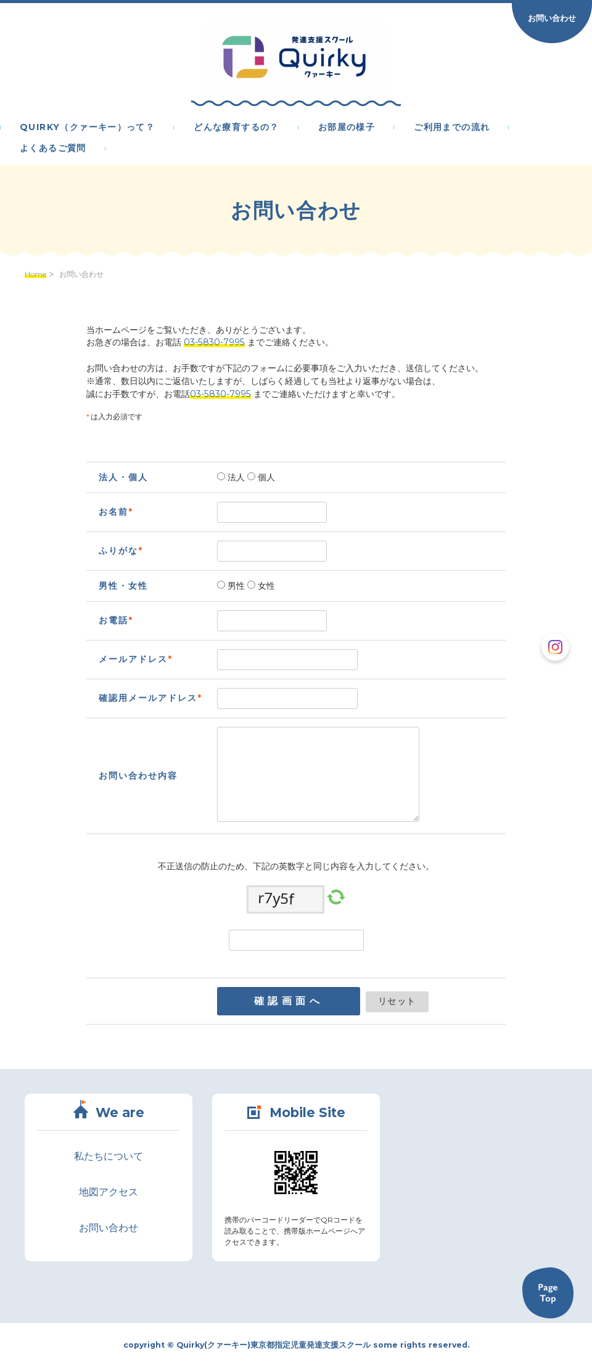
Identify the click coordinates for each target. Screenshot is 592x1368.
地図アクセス (108, 1192)
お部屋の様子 (346, 127)
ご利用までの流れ (452, 127)
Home (35, 274)
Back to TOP (548, 1293)
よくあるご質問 (53, 148)
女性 (265, 586)
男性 (235, 586)
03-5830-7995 (214, 342)
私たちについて (108, 1156)
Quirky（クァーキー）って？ (87, 127)
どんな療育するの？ (236, 127)
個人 (265, 477)
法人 (235, 477)
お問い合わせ (552, 18)
